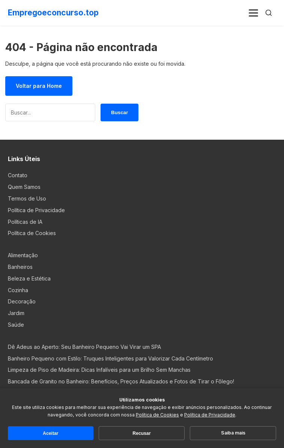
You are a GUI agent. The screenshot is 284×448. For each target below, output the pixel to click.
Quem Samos (24, 187)
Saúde (16, 324)
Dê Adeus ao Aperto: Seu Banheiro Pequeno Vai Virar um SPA (84, 347)
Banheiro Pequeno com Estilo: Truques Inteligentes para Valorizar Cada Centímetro (110, 358)
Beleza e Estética (29, 278)
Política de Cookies (32, 233)
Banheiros (20, 267)
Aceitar (51, 433)
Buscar (119, 112)
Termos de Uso (27, 198)
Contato (17, 175)
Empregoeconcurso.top (53, 12)
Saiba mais (233, 433)
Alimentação (23, 255)
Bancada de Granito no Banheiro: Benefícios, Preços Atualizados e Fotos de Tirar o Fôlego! (121, 381)
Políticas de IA (25, 222)
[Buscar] (268, 12)
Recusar (141, 433)
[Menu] (253, 12)
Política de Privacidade (36, 210)
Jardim (16, 313)
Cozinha (18, 290)
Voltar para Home (39, 86)
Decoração (22, 301)
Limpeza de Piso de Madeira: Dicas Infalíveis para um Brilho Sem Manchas (99, 370)
